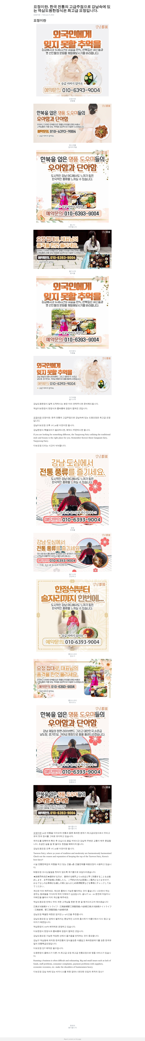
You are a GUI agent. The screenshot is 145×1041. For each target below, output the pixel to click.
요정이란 (36, 15)
